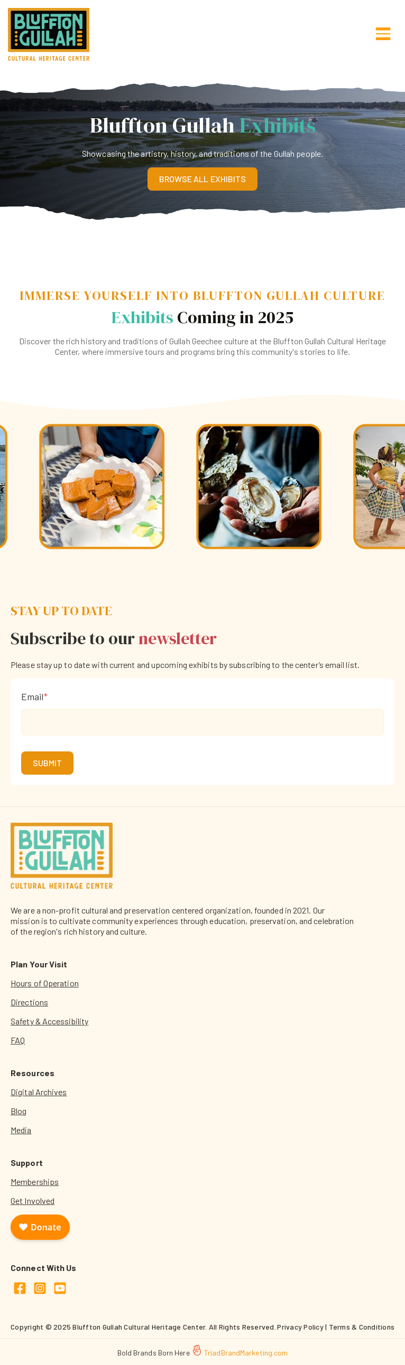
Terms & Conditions (362, 1326)
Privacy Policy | (302, 1326)
